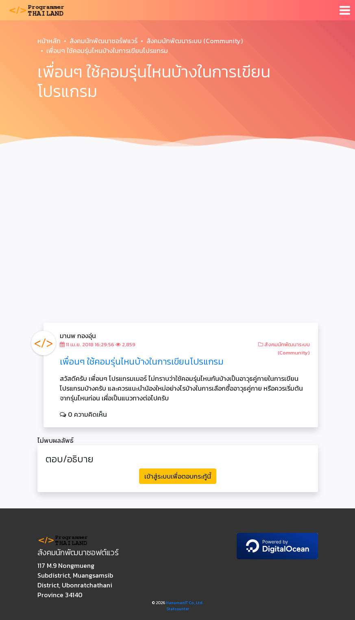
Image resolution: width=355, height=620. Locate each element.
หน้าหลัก (49, 41)
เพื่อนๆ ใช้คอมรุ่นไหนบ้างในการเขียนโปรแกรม (142, 361)
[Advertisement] (177, 215)
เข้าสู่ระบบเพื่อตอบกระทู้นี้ (177, 476)
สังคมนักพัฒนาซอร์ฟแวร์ (103, 41)
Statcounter (177, 609)
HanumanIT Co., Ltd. (184, 603)
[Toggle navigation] (345, 10)
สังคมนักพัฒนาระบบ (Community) (194, 41)
